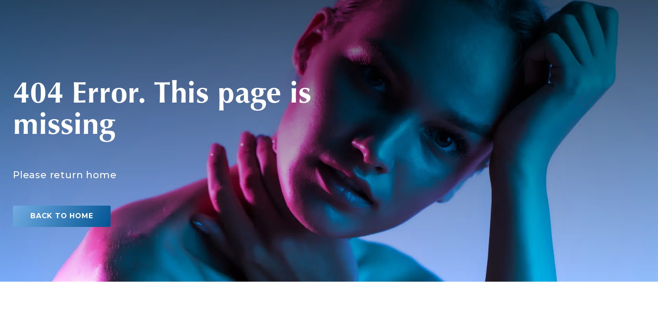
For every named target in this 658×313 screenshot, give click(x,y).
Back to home (61, 216)
